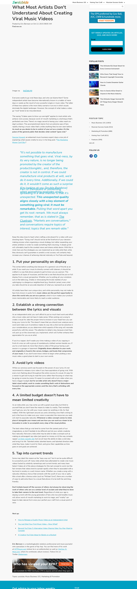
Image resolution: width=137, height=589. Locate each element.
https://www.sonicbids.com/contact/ (111, 578)
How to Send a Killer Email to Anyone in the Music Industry (111, 92)
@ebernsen (22, 523)
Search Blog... (122, 6)
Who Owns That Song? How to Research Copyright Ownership (111, 75)
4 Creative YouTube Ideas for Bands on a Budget (37, 503)
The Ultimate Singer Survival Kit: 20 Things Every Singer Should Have (112, 102)
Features (97, 140)
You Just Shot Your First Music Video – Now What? (38, 492)
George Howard (18, 106)
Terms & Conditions (118, 588)
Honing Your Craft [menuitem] (96, 2)
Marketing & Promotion (51, 545)
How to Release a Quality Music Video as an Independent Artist (43, 488)
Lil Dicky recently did (26, 407)
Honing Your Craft (100, 135)
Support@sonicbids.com (107, 574)
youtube (21, 545)
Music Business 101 (33, 545)
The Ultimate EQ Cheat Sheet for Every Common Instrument (112, 67)
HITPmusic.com (20, 518)
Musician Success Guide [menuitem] (114, 2)
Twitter (24, 26)
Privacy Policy (105, 588)
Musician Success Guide (102, 127)
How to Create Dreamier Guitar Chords (111, 83)
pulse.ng (27, 59)
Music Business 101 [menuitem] (79, 2)
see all (91, 143)
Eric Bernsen (25, 24)
